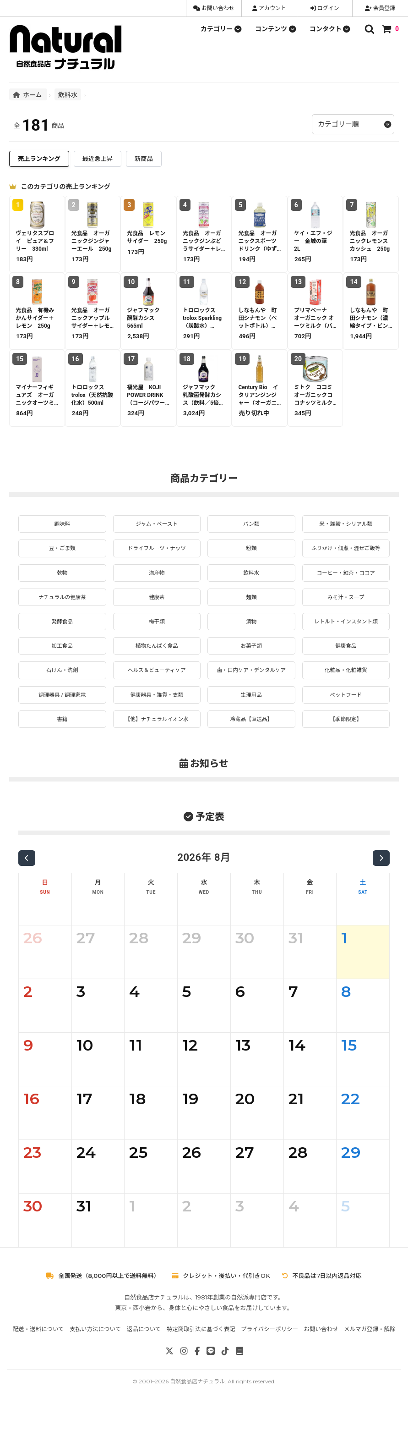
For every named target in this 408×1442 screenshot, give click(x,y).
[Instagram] (184, 1383)
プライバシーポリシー (269, 1361)
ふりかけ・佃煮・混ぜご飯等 (345, 555)
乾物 (62, 585)
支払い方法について (95, 1361)
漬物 (251, 637)
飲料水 (67, 94)
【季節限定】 (345, 750)
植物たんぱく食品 (156, 663)
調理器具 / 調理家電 (62, 723)
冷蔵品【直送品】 (251, 750)
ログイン (324, 8)
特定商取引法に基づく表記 (201, 1361)
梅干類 (156, 637)
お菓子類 (251, 663)
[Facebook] (197, 1383)
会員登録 (380, 8)
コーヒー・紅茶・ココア (345, 585)
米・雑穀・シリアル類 (346, 524)
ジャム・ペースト (156, 524)
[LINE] (211, 1383)
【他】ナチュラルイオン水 (156, 750)
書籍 (62, 750)
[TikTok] (225, 1383)
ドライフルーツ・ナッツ (156, 550)
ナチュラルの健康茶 (62, 611)
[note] (239, 1383)
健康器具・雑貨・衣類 (157, 723)
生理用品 (251, 723)
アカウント (269, 8)
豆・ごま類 (62, 550)
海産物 (156, 585)
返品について (144, 1361)
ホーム (28, 94)
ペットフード (345, 723)
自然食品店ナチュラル (197, 1412)
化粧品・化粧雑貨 (345, 689)
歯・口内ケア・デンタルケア (251, 693)
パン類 (251, 524)
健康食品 (346, 663)
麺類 (251, 611)
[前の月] (26, 889)
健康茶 (156, 611)
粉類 (251, 550)
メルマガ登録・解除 (370, 1361)
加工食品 (62, 663)
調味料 (62, 524)
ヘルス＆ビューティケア (157, 689)
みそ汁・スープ (346, 611)
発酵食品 (62, 637)
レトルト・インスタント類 (345, 637)
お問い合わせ (213, 8)
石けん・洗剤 (62, 689)
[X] (169, 1383)
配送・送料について (38, 1361)
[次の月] (381, 889)
